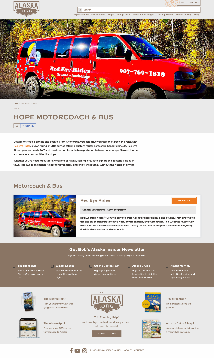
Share (28, 126)
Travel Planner (176, 299)
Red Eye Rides (22, 146)
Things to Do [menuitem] (123, 15)
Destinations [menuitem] (98, 15)
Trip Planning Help (107, 317)
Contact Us (107, 333)
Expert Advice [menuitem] (81, 15)
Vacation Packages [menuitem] (143, 15)
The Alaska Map (55, 299)
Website (184, 201)
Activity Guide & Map (180, 323)
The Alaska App (54, 323)
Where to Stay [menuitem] (183, 15)
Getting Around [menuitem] (165, 15)
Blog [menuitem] (196, 15)
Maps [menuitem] (111, 15)
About (182, 3)
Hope (16, 109)
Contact (194, 3)
